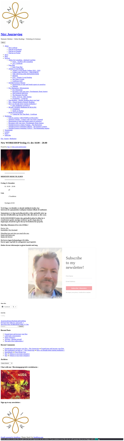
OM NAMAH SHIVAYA (20, 93)
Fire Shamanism (17, 90)
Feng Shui (12, 65)
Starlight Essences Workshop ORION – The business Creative (28, 126)
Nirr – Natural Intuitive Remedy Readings (22, 102)
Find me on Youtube (15, 51)
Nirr (8, 147)
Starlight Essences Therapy (17, 83)
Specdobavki (9, 352)
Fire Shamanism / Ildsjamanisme (19, 88)
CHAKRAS (16, 109)
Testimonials (9, 130)
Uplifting (23, 321)
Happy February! (10, 337)
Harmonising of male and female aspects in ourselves (28, 84)
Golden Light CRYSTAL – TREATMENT (25, 72)
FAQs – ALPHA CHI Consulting (22, 62)
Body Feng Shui (17, 67)
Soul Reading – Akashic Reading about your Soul (24, 100)
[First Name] (79, 276)
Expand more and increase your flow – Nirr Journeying (22, 348)
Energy (9, 321)
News (6, 55)
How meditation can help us (21, 105)
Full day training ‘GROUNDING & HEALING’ (24, 118)
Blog (6, 56)
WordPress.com (38, 437)
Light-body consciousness (13, 336)
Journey (6, 138)
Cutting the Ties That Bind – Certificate (24, 114)
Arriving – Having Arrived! (13, 339)
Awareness (4, 321)
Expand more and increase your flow (16, 334)
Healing (14, 321)
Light (18, 321)
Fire (2, 138)
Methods (15, 76)
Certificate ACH (17, 81)
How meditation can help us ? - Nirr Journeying (19, 350)
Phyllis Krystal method (16, 112)
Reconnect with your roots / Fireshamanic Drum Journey (30, 91)
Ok (96, 439)
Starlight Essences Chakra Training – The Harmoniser (25, 125)
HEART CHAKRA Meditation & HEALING (22, 107)
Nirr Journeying (11, 34)
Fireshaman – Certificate (20, 98)
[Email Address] (79, 281)
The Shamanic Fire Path (19, 95)
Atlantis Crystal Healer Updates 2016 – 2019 (26, 70)
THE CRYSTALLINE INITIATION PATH (25, 74)
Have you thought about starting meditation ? (23, 104)
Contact (7, 132)
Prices (6, 133)
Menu (3, 42)
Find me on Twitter (14, 53)
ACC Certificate (17, 63)
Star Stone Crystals (18, 79)
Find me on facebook (15, 49)
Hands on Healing (18, 111)
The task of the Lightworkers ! (14, 341)
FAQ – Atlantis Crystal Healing (22, 77)
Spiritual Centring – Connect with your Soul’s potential (26, 119)
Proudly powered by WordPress (10, 437)
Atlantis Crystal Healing (16, 69)
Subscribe (8, 135)
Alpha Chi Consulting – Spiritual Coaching (22, 60)
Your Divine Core (20, 352)
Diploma (15, 86)
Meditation (13, 138)
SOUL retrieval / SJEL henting (21, 97)
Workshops (8, 116)
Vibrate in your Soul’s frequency (19, 354)
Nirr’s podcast (13, 47)
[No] (99, 439)
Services (7, 58)
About (7, 46)
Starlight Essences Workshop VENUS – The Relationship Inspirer (29, 128)
